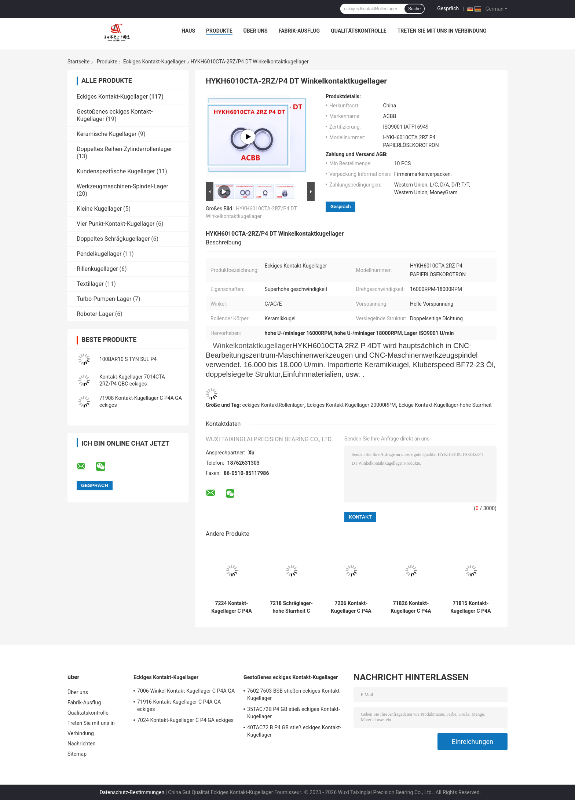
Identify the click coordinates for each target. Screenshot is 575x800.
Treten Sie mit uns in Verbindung (442, 31)
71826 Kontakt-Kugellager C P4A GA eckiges (411, 607)
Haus (188, 31)
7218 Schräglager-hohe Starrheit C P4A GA (291, 607)
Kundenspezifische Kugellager (116, 171)
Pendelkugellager (99, 253)
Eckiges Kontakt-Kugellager (154, 61)
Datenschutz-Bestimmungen (132, 792)
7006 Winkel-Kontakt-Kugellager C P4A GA (186, 691)
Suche (414, 8)
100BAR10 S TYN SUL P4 (128, 359)
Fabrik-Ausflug (299, 31)
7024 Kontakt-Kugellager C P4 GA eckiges (185, 720)
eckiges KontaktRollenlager (273, 405)
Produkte (219, 31)
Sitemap (77, 754)
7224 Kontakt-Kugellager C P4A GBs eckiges (231, 607)
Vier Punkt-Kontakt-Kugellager (115, 223)
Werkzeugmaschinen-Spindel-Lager (122, 186)
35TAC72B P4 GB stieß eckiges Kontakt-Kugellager (293, 712)
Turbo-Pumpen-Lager (104, 298)
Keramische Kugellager (106, 133)
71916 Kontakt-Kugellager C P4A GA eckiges (179, 705)
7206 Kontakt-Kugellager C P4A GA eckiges (351, 607)
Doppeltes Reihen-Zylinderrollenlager (124, 148)
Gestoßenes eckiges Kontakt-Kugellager (290, 677)
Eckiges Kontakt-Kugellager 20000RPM (351, 405)
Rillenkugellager (97, 268)
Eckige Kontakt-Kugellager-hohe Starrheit (445, 405)
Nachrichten (81, 743)
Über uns (255, 31)
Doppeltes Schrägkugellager (113, 238)
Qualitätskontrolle (359, 31)
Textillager (90, 283)
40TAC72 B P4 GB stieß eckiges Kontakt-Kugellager (294, 731)
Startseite (78, 61)
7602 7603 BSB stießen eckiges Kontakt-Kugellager (294, 694)
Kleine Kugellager (99, 208)
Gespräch (448, 8)
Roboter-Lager (95, 313)
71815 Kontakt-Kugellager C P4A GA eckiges (470, 607)
